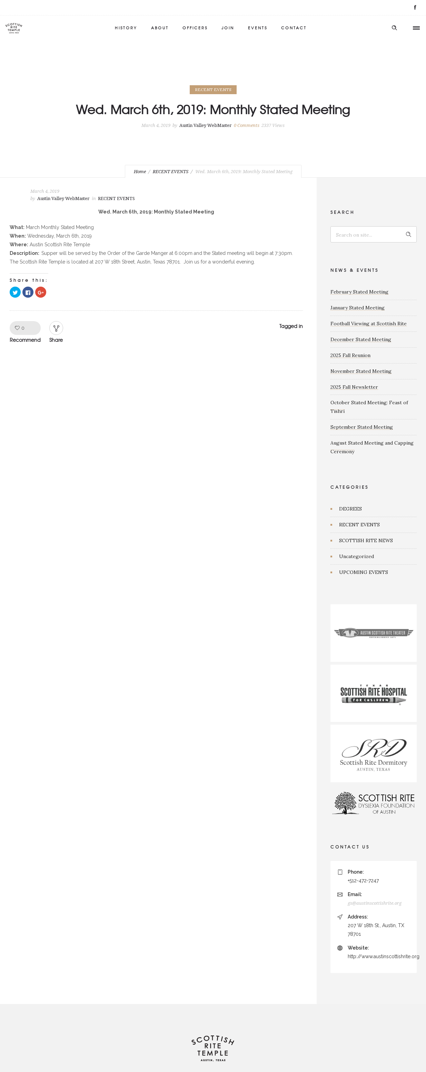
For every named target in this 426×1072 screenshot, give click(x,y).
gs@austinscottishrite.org (375, 903)
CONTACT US (350, 847)
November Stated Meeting (361, 371)
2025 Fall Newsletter (354, 387)
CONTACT (294, 27)
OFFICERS (195, 27)
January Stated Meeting (357, 308)
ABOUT (160, 27)
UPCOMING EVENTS (363, 572)
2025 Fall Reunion (350, 355)
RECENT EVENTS (170, 171)
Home (140, 171)
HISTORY (126, 27)
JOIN (227, 27)
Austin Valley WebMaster (205, 125)
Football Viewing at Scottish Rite (368, 323)
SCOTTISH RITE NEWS (366, 540)
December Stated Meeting (360, 339)
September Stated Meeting (361, 427)
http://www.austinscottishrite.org (383, 956)
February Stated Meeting (359, 292)
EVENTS (257, 27)
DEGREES (350, 509)
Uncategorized (356, 556)
